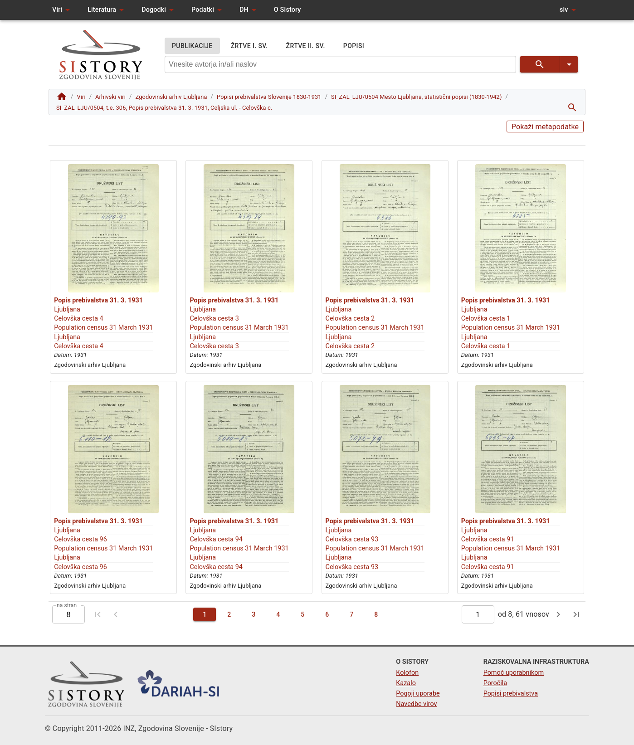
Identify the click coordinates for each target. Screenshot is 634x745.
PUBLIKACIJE (192, 46)
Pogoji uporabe (417, 693)
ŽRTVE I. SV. (249, 46)
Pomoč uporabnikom (513, 673)
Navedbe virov (416, 704)
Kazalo (406, 683)
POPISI (353, 46)
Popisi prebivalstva (510, 693)
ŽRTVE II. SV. (305, 46)
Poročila (495, 683)
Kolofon (407, 673)
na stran (67, 605)
